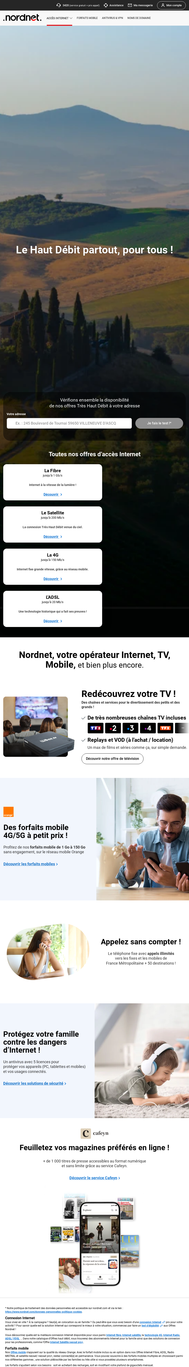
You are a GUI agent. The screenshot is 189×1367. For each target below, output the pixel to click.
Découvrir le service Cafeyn (93, 1058)
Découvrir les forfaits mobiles (29, 744)
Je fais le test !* (159, 423)
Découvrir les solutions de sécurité (33, 964)
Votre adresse (16, 414)
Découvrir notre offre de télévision (112, 639)
